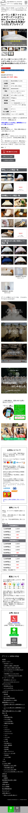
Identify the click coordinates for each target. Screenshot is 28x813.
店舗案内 (6, 778)
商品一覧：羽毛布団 (10, 7)
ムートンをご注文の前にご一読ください (13, 771)
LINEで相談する (14, 635)
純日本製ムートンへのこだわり (11, 673)
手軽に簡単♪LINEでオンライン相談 (11, 711)
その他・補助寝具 (8, 745)
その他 (6, 739)
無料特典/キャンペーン (8, 702)
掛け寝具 (6, 747)
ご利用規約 (5, 782)
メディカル (7, 737)
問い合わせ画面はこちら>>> (14, 645)
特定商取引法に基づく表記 (9, 780)
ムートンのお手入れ (8, 688)
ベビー (6, 735)
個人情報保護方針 (7, 788)
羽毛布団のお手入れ (8, 686)
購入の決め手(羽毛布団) (9, 698)
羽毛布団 (6, 694)
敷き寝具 (6, 749)
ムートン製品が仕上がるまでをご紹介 (13, 675)
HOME (2, 7)
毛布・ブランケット (9, 751)
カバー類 (6, 741)
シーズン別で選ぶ (20, 7)
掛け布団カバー (8, 743)
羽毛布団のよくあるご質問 (10, 765)
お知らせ (4, 773)
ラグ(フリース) (7, 731)
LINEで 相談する (11, 809)
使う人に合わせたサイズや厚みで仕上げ (13, 669)
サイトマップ (5, 791)
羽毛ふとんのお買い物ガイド (10, 795)
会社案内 (4, 776)
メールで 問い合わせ (17, 809)
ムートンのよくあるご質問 (10, 769)
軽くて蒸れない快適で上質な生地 (12, 667)
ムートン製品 (7, 696)
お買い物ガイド (6, 793)
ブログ (4, 761)
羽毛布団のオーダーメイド (10, 679)
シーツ (6, 727)
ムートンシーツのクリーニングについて (13, 690)
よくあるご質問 (6, 763)
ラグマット (7, 729)
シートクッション (8, 733)
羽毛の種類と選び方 (9, 767)
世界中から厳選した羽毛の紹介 (11, 665)
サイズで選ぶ (7, 719)
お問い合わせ (5, 784)
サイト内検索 (5, 786)
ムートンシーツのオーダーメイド (11, 681)
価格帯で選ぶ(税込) (8, 723)
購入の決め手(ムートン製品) (10, 700)
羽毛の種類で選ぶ (8, 717)
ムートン (6, 725)
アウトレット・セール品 (9, 753)
